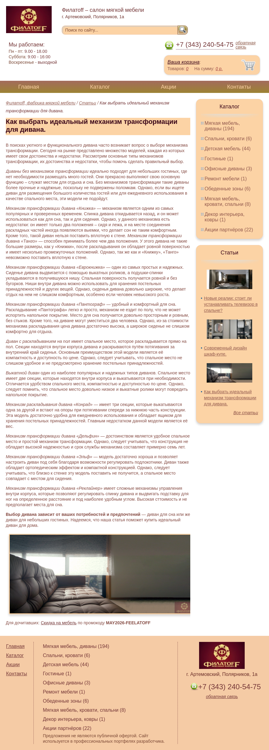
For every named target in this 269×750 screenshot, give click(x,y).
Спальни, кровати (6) (228, 138)
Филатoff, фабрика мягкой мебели (40, 103)
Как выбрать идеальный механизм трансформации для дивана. (230, 397)
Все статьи (245, 412)
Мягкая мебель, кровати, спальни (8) (228, 201)
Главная (28, 87)
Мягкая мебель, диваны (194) (222, 126)
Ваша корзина (183, 62)
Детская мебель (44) (227, 148)
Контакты (239, 87)
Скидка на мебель (59, 622)
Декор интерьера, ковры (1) (224, 217)
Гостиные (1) (219, 158)
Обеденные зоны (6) (227, 188)
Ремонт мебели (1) (226, 178)
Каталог (100, 87)
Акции (168, 87)
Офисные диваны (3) (228, 168)
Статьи (87, 103)
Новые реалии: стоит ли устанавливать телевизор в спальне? (231, 304)
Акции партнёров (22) (229, 229)
